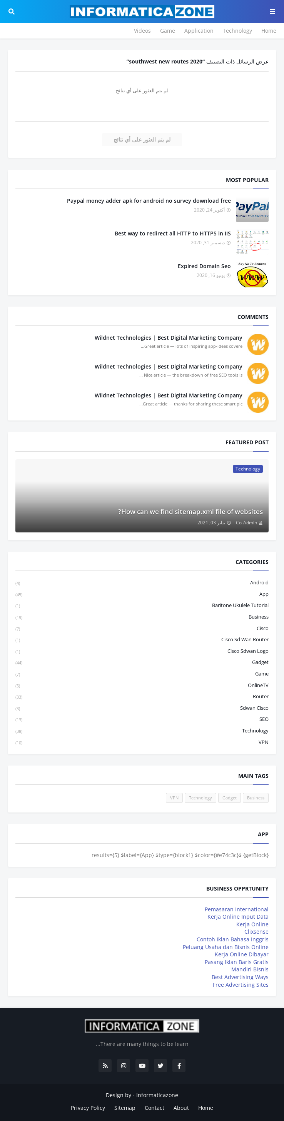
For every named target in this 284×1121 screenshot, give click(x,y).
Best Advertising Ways (240, 977)
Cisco (142, 629)
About (181, 1107)
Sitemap (124, 1107)
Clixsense (256, 931)
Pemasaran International (237, 909)
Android (142, 583)
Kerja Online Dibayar (242, 954)
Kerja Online (252, 924)
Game (167, 30)
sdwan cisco (142, 708)
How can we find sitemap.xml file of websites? (190, 511)
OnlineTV (142, 686)
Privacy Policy (88, 1107)
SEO (142, 720)
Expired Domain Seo (204, 266)
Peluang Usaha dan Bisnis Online (226, 947)
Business (142, 617)
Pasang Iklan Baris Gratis (237, 962)
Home (268, 30)
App (142, 595)
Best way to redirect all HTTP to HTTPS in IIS (173, 233)
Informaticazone (157, 1095)
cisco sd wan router (142, 640)
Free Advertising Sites (241, 984)
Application (199, 30)
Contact (154, 1107)
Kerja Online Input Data (238, 916)
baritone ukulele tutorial (142, 606)
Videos (142, 30)
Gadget (142, 663)
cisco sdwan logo (142, 651)
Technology (237, 30)
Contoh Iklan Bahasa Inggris (233, 939)
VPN (142, 742)
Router (142, 697)
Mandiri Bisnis (250, 969)
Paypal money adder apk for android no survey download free (149, 200)
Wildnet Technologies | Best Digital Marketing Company (168, 337)
